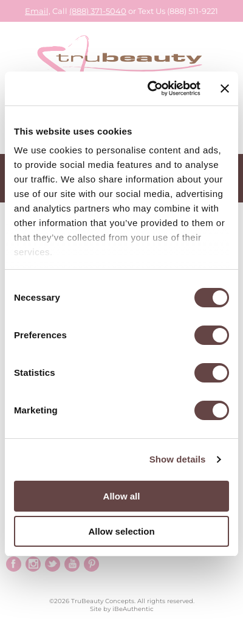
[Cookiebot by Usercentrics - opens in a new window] (150, 88)
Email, (37, 11)
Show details (177, 459)
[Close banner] (225, 88)
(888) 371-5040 (97, 11)
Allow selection (121, 531)
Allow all (121, 496)
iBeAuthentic (133, 609)
